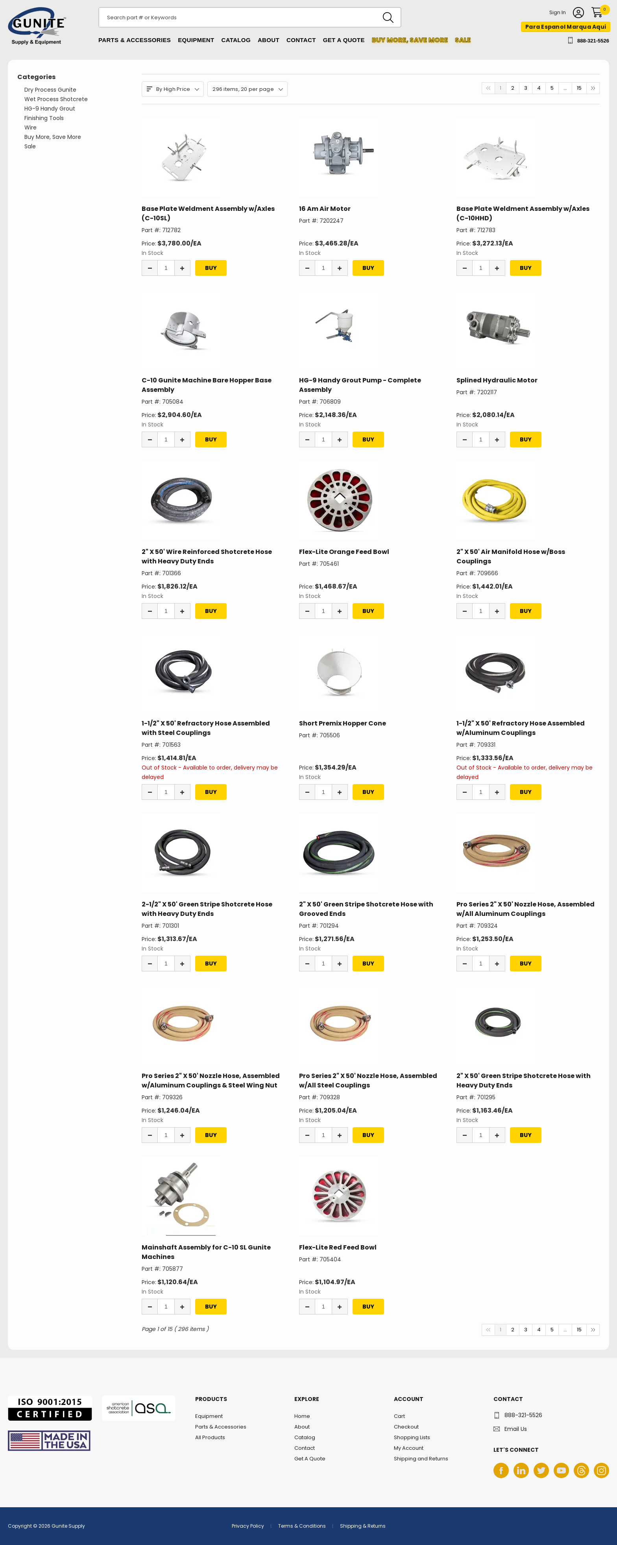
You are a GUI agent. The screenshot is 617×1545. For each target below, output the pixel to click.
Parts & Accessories (134, 40)
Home (302, 1416)
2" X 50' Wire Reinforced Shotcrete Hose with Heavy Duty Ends (207, 556)
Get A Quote (344, 40)
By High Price (173, 89)
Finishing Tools (44, 118)
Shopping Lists (412, 1437)
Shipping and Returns (421, 1458)
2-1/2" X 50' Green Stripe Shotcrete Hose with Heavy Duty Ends (207, 909)
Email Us (515, 1429)
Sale (463, 39)
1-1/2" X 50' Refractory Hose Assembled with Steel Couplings (206, 728)
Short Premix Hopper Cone (342, 723)
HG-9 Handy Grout (49, 109)
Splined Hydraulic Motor (497, 380)
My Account (408, 1448)
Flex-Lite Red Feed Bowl (338, 1247)
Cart (399, 1416)
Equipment (196, 40)
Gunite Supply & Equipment (32, 44)
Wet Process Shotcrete (56, 99)
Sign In (557, 13)
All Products (210, 1437)
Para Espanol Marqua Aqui (565, 27)
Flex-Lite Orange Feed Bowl (344, 551)
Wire (30, 127)
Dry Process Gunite (50, 90)
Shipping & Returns (363, 1526)
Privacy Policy (248, 1526)
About (268, 40)
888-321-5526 (593, 41)
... (565, 88)
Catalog (236, 40)
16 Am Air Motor (325, 208)
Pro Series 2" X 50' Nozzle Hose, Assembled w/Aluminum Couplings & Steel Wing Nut (211, 1080)
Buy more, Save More (410, 39)
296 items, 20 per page (247, 89)
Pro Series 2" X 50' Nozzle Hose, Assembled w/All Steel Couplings (368, 1080)
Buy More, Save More (52, 137)
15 (579, 88)
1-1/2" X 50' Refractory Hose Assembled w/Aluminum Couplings (520, 728)
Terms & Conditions (302, 1526)
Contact (301, 40)
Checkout (406, 1427)
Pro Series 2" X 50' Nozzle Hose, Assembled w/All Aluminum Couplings (525, 909)
